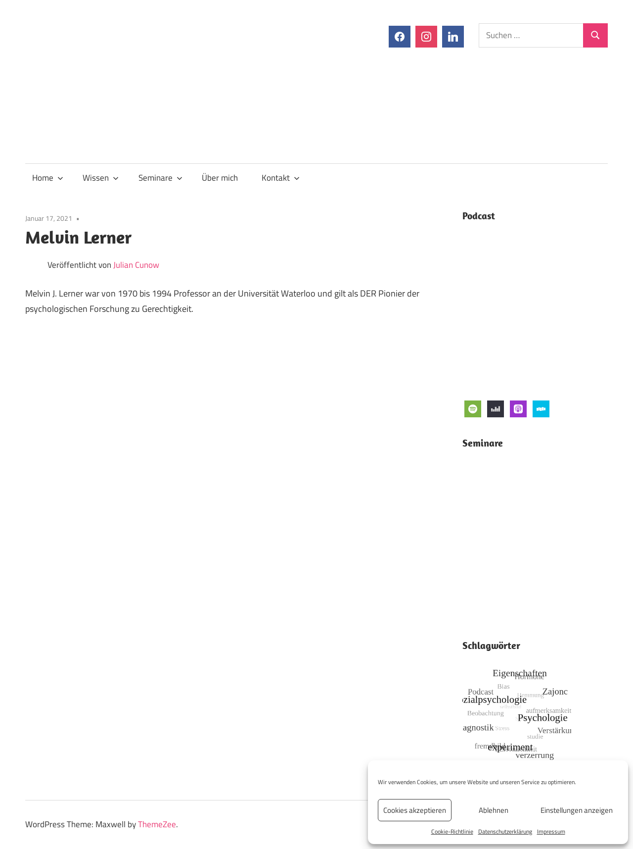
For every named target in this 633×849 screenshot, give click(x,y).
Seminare (160, 177)
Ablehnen (493, 810)
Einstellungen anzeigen (577, 810)
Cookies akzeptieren (414, 810)
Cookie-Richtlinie (452, 831)
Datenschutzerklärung (505, 831)
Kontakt (281, 177)
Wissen (101, 177)
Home (47, 177)
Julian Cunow (136, 264)
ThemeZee (157, 824)
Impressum (551, 831)
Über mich (220, 177)
